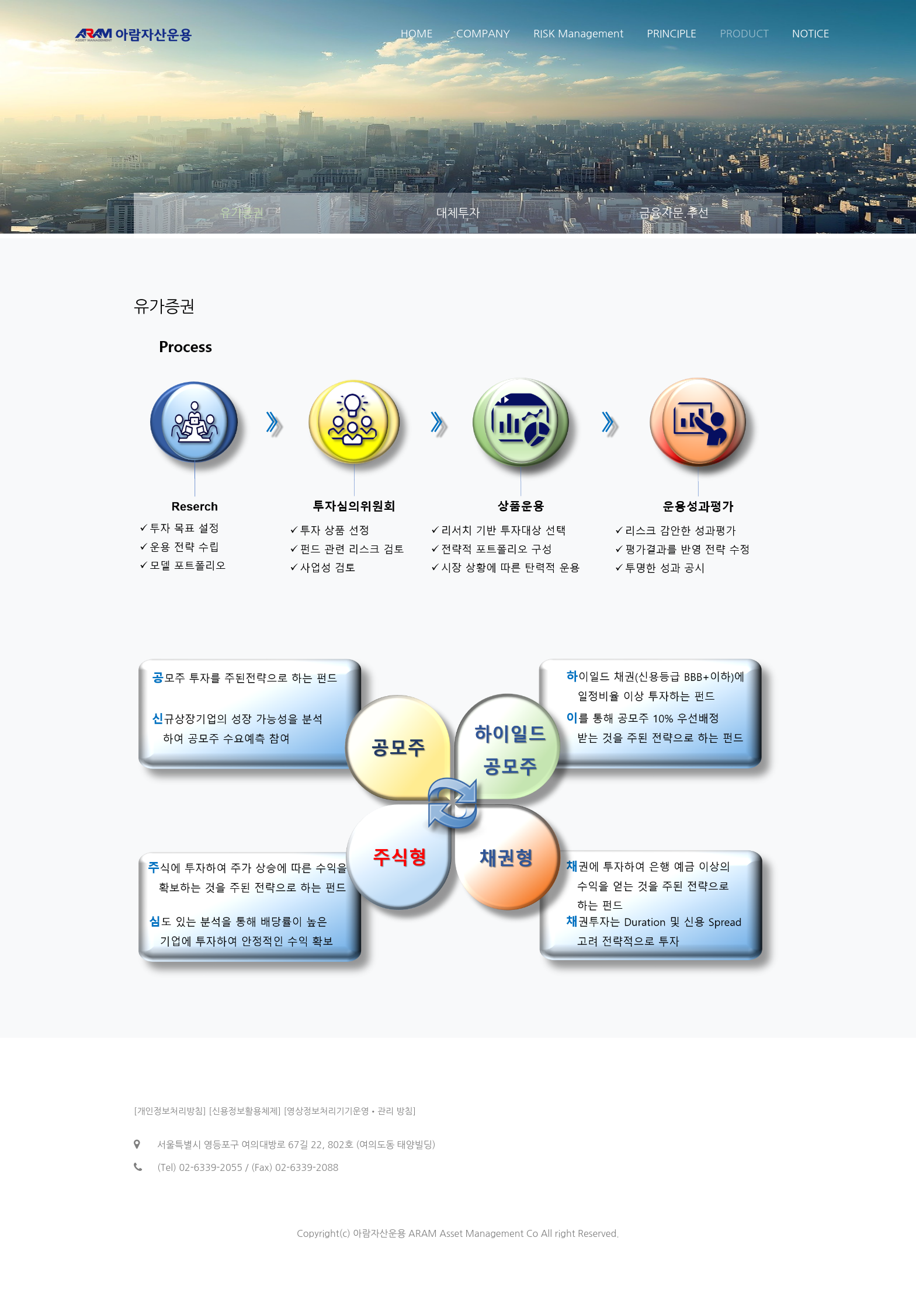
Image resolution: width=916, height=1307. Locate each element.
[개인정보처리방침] (170, 1111)
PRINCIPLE (671, 34)
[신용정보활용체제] (245, 1111)
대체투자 (458, 213)
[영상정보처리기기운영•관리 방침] (349, 1111)
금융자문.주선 (674, 213)
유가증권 (241, 213)
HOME (417, 34)
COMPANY (483, 34)
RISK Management (578, 34)
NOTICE (811, 34)
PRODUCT (744, 34)
